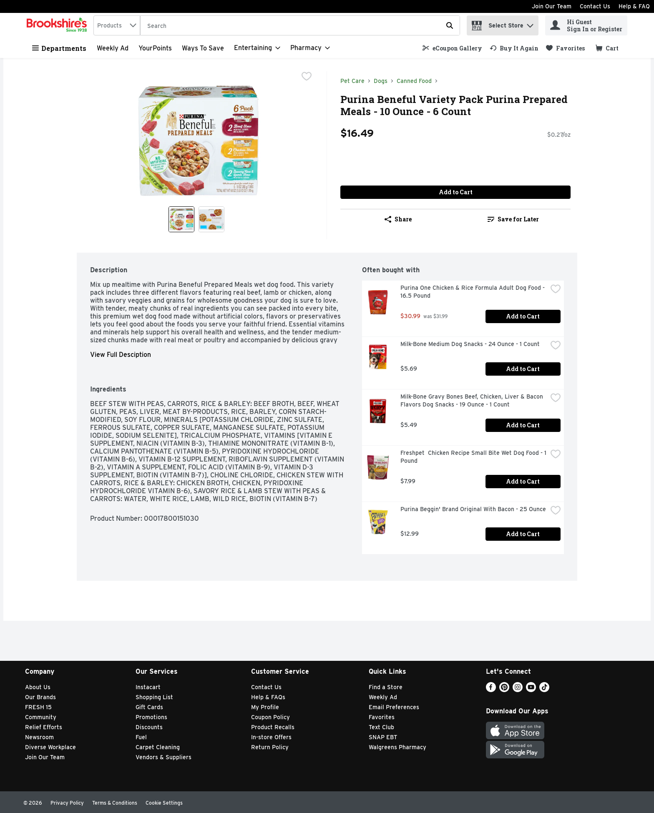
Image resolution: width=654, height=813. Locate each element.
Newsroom (39, 737)
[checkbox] (306, 77)
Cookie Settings (164, 803)
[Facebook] (491, 690)
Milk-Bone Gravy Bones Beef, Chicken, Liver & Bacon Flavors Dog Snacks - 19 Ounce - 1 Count (472, 400)
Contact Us (595, 6)
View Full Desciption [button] (120, 355)
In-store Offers (271, 737)
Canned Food (414, 81)
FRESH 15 (38, 707)
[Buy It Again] (514, 48)
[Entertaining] (257, 48)
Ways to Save (203, 48)
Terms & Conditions (114, 803)
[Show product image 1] (181, 219)
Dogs (380, 81)
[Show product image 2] (211, 219)
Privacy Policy (67, 803)
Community (40, 717)
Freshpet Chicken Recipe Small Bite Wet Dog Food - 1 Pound (473, 456)
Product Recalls (272, 727)
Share (398, 219)
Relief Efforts (43, 727)
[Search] (300, 26)
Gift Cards (149, 707)
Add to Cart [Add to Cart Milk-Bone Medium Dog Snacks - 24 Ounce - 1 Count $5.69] (523, 369)
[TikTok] (544, 690)
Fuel (141, 737)
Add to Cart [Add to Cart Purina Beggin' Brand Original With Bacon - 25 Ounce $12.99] (523, 534)
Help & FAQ (634, 6)
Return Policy (270, 747)
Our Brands (40, 697)
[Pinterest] (504, 690)
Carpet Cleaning (158, 747)
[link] (452, 48)
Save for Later (513, 219)
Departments (59, 48)
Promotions (151, 717)
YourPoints (155, 48)
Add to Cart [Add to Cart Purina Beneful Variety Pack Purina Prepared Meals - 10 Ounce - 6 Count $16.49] (456, 192)
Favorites (382, 717)
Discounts (149, 727)
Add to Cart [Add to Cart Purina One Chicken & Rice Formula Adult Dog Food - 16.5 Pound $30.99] (523, 316)
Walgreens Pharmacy (397, 747)
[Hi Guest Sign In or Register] (586, 25)
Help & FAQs (268, 697)
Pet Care (352, 81)
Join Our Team (551, 6)
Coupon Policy (270, 717)
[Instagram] (518, 690)
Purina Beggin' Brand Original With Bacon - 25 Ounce (473, 509)
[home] (58, 25)
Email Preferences (394, 707)
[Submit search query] (449, 25)
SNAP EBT (383, 737)
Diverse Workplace (50, 747)
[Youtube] (531, 690)
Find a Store (385, 687)
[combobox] (116, 25)
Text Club (381, 727)
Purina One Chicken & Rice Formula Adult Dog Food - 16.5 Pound (473, 291)
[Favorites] (565, 48)
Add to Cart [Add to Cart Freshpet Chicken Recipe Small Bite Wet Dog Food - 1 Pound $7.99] (523, 481)
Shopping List (154, 697)
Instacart (148, 687)
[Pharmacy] (310, 48)
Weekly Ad (112, 48)
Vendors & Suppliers (163, 757)
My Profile (265, 707)
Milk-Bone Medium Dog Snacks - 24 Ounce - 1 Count (470, 344)
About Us (37, 687)
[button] (530, 24)
